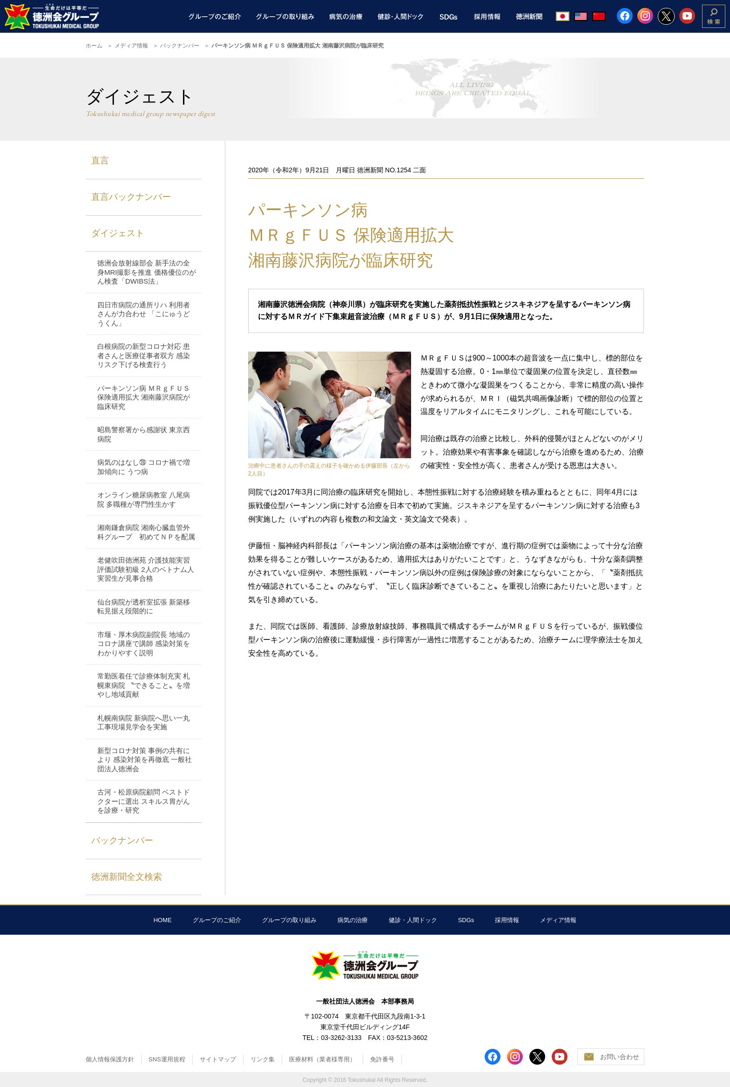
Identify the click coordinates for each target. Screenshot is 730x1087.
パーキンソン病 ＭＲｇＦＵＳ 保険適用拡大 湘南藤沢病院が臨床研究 (143, 397)
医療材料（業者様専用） (322, 1059)
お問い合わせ (619, 1056)
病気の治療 (353, 920)
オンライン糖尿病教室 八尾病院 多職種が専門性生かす (143, 499)
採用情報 (507, 920)
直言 (100, 160)
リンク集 (262, 1059)
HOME (163, 920)
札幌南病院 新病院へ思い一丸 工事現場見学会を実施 (143, 722)
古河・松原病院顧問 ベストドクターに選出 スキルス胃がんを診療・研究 (143, 801)
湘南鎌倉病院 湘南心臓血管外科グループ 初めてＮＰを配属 (146, 532)
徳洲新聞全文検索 (126, 877)
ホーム (94, 45)
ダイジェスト (117, 233)
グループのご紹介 (217, 920)
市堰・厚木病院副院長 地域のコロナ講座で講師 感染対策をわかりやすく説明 (143, 644)
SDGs (466, 920)
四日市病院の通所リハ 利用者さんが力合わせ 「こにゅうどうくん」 (143, 314)
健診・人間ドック (413, 920)
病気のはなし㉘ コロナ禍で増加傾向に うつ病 (143, 467)
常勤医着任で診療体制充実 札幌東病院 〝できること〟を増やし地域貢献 (143, 685)
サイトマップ (218, 1059)
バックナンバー (179, 45)
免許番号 (382, 1059)
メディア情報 (131, 45)
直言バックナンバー (131, 197)
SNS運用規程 (167, 1059)
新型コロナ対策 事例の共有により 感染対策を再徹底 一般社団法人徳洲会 (144, 760)
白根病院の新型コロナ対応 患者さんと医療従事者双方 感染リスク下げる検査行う (143, 355)
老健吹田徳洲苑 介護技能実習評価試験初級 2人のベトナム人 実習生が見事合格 (145, 569)
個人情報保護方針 (110, 1059)
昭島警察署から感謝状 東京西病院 (143, 434)
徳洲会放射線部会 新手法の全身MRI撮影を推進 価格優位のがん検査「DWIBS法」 (146, 272)
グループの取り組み (289, 920)
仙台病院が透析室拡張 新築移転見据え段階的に (143, 606)
